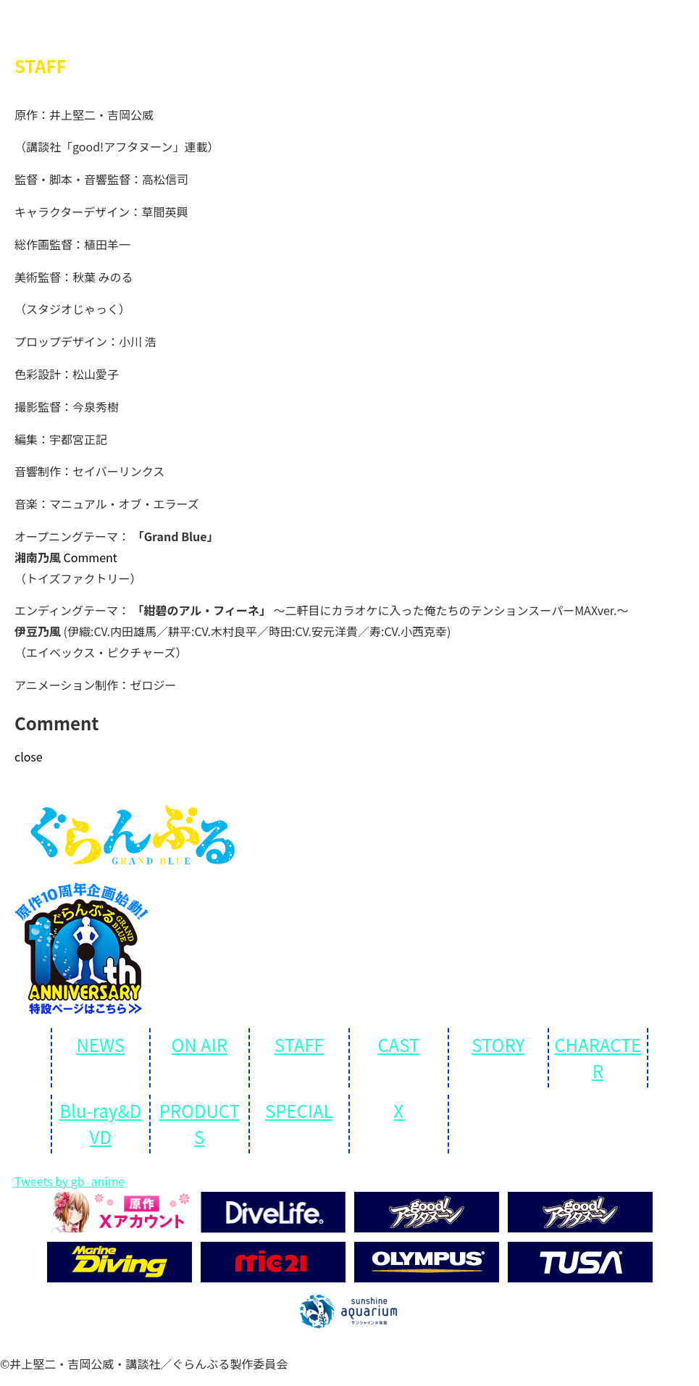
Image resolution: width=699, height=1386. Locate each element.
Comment (90, 557)
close (28, 756)
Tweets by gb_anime (69, 1181)
